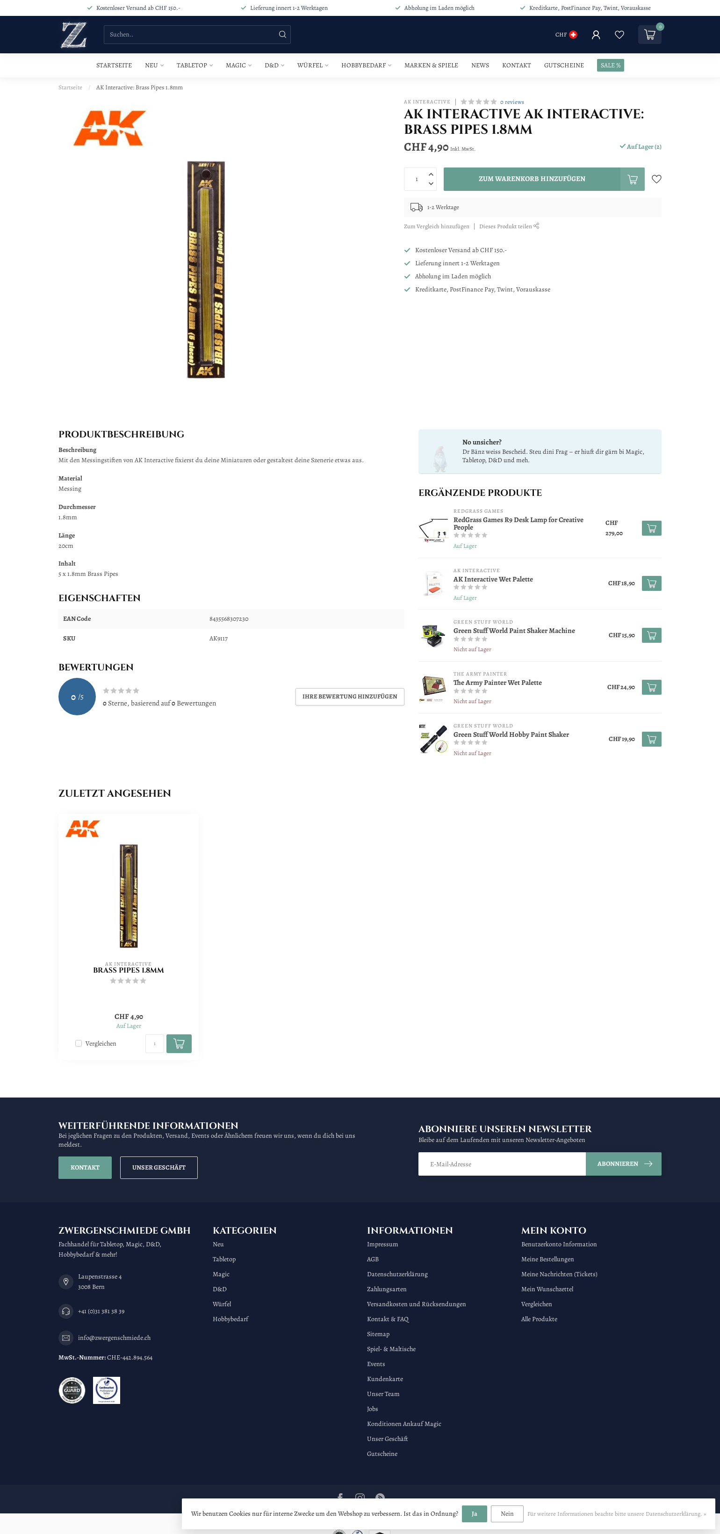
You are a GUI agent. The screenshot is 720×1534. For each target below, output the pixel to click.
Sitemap (378, 1334)
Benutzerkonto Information (559, 1244)
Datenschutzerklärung (397, 1274)
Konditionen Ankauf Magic (404, 1423)
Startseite (114, 65)
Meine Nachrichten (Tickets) (559, 1274)
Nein (507, 1513)
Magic (236, 65)
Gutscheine (564, 65)
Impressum (382, 1244)
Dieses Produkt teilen (509, 226)
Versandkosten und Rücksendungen (416, 1304)
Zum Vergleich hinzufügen (436, 226)
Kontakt (516, 65)
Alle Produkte (539, 1319)
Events (376, 1364)
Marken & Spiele (431, 65)
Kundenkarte (385, 1378)
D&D (272, 65)
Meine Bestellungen (547, 1259)
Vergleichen (101, 1043)
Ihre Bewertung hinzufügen (349, 696)
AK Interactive (427, 101)
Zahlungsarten (387, 1289)
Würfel (310, 65)
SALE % (610, 65)
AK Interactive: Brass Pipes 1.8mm (139, 87)
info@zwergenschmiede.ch (114, 1337)
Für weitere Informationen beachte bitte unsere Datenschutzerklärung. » (616, 1514)
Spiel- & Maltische (391, 1349)
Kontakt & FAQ (388, 1319)
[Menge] (154, 1043)
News (480, 65)
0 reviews (512, 102)
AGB (373, 1259)
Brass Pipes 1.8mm (128, 971)
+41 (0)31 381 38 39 (101, 1311)
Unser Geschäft (159, 1167)
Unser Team (383, 1393)
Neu (151, 65)
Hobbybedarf (363, 65)
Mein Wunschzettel (547, 1289)
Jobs (372, 1408)
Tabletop (192, 65)
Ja (474, 1513)
